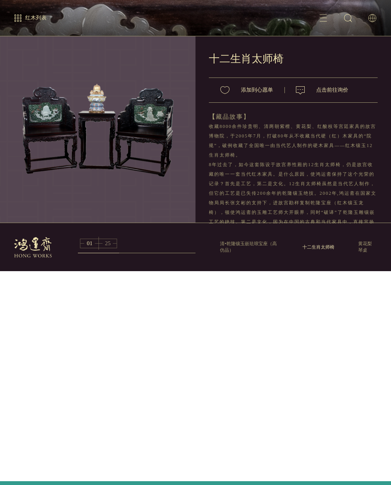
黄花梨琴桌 (365, 247)
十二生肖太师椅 (318, 247)
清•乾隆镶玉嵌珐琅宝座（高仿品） (248, 247)
